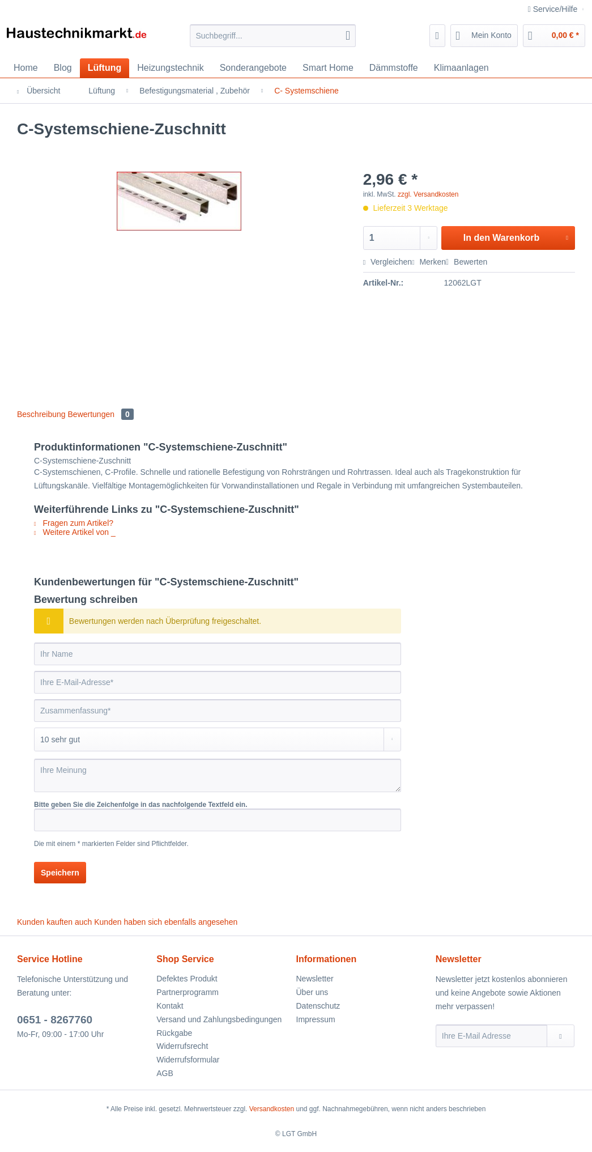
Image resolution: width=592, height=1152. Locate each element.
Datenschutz (318, 1005)
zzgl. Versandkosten (428, 194)
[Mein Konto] (484, 35)
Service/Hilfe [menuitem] (554, 9)
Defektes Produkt (186, 978)
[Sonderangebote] (253, 68)
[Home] (26, 68)
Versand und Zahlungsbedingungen (219, 1019)
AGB (164, 1073)
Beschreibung (41, 414)
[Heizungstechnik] (170, 68)
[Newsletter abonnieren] (560, 1036)
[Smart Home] (328, 68)
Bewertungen (101, 414)
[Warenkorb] (554, 35)
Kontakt (169, 1005)
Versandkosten (271, 1109)
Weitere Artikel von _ (75, 532)
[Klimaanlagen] (461, 68)
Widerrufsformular (187, 1059)
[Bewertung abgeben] (217, 739)
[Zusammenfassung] (217, 710)
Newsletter (315, 978)
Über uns (312, 992)
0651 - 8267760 (54, 1020)
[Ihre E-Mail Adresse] (491, 1036)
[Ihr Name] (217, 654)
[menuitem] (273, 40)
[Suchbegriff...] (273, 35)
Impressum (315, 1019)
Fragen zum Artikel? (73, 523)
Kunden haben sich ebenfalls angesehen (165, 921)
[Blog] (63, 68)
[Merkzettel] (437, 35)
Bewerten (466, 261)
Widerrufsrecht (182, 1046)
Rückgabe (174, 1033)
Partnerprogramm (187, 992)
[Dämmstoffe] (393, 68)
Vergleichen (387, 261)
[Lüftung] (105, 68)
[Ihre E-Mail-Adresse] (217, 682)
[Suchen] (348, 35)
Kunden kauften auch (54, 921)
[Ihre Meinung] (217, 775)
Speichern (60, 872)
